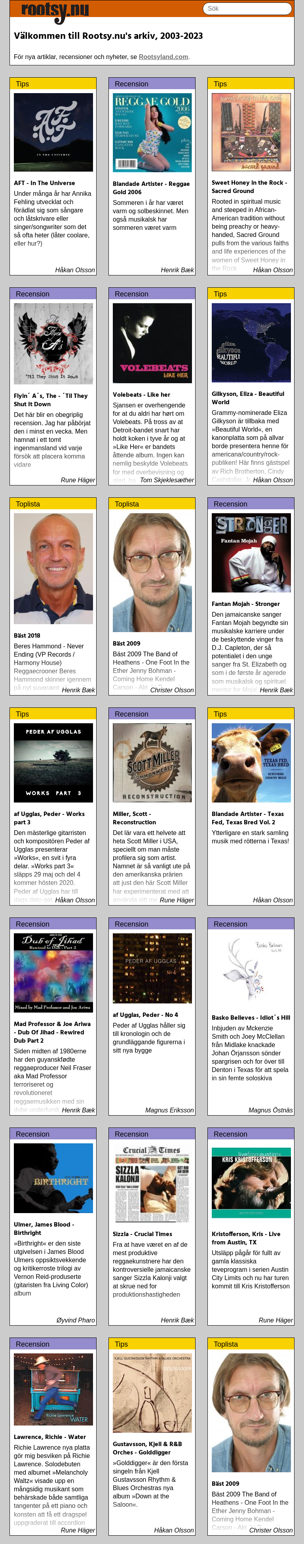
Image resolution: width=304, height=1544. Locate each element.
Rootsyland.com (163, 57)
